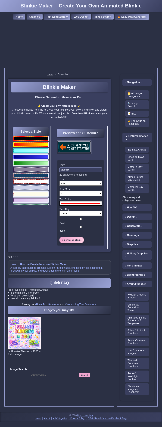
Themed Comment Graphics (133, 363)
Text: (62, 165)
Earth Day (137, 149)
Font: (62, 179)
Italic (80, 229)
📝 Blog (132, 113)
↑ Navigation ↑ (133, 82)
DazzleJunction (85, 415)
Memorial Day (135, 188)
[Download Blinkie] (71, 240)
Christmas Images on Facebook (133, 389)
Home (19, 16)
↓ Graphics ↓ (132, 244)
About (47, 418)
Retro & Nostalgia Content (133, 376)
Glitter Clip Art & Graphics (137, 332)
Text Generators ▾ (57, 17)
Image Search (103, 16)
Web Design (81, 16)
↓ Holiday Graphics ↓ (136, 255)
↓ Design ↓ (131, 216)
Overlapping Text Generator (80, 304)
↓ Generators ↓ (133, 226)
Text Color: (65, 199)
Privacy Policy (77, 418)
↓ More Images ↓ (134, 265)
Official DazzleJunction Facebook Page (107, 418)
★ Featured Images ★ (136, 137)
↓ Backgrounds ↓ (135, 274)
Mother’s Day (135, 168)
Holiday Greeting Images (137, 296)
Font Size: (65, 189)
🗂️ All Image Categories (135, 95)
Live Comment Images (136, 352)
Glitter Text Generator (47, 304)
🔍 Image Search (133, 105)
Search (84, 375)
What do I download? (22, 295)
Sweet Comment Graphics (137, 342)
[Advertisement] (81, 44)
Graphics (34, 16)
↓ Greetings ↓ (133, 235)
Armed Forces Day (135, 178)
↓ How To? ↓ (132, 207)
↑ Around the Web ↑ (136, 284)
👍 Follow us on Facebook (137, 122)
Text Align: (65, 209)
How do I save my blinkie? (25, 298)
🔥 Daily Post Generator (131, 17)
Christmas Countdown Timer (134, 307)
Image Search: (19, 369)
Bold (80, 221)
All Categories (60, 418)
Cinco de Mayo (136, 158)
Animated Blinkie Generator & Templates (137, 320)
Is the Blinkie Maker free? (24, 292)
